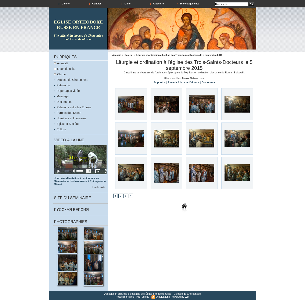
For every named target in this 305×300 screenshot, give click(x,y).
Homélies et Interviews (70, 118)
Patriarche (62, 85)
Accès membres (125, 296)
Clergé (61, 74)
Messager (61, 96)
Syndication (162, 296)
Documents (63, 101)
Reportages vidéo (67, 90)
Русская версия (71, 210)
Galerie (64, 3)
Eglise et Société (66, 123)
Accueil (116, 55)
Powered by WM (180, 296)
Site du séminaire (72, 198)
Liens (126, 3)
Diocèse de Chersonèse (71, 79)
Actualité (62, 63)
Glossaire (157, 3)
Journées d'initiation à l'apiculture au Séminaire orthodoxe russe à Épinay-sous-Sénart (80, 181)
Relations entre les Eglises (73, 107)
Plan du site (142, 296)
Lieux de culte (66, 68)
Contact (95, 3)
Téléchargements (188, 3)
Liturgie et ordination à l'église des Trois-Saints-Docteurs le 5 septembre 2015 (179, 55)
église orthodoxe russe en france (78, 24)
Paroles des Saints (67, 112)
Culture (60, 129)
